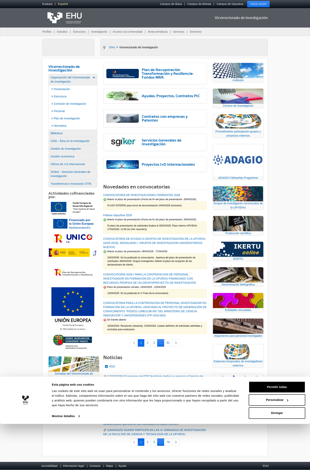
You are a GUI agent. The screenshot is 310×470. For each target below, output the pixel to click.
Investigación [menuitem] (99, 31)
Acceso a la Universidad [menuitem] (127, 31)
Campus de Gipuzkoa (230, 4)
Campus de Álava (171, 4)
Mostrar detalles (63, 462)
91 (169, 343)
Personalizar (277, 446)
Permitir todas (277, 433)
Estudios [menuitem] (62, 31)
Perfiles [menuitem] (47, 31)
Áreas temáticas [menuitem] (158, 31)
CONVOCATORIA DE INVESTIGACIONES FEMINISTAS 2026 (141, 195)
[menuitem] (47, 4)
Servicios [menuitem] (178, 31)
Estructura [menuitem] (79, 31)
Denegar (277, 459)
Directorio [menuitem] (196, 31)
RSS (110, 366)
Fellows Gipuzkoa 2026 (117, 215)
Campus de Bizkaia (199, 4)
